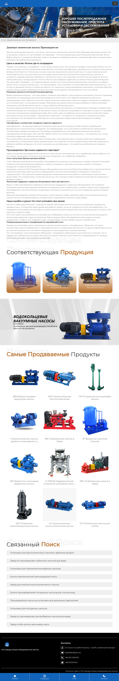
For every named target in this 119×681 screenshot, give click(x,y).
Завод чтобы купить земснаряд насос (29, 624)
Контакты (104, 677)
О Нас (74, 677)
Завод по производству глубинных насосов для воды (38, 561)
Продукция (44, 677)
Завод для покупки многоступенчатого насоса (34, 584)
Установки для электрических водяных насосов (35, 568)
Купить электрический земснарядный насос (33, 576)
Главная (3, 40)
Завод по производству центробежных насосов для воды (40, 616)
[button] (108, 276)
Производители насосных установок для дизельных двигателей (44, 600)
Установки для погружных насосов (28, 608)
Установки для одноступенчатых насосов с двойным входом (42, 553)
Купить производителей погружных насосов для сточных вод (42, 592)
